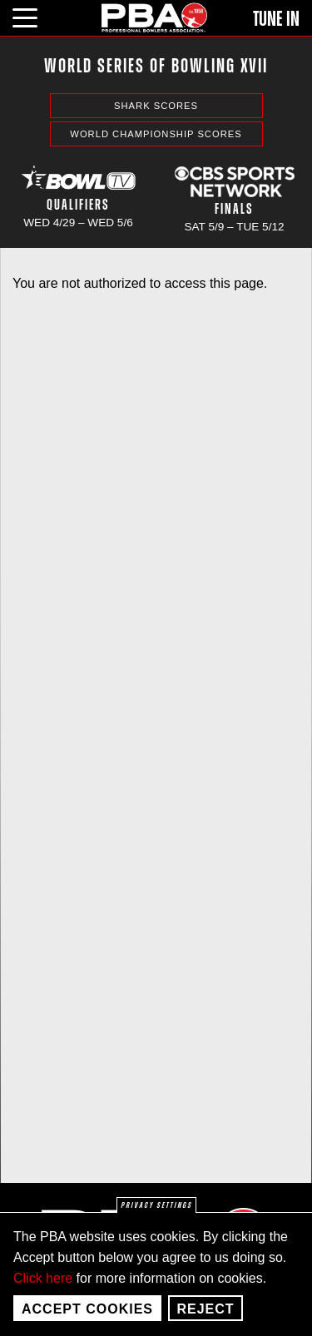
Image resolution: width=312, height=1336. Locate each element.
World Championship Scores (155, 134)
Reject (205, 1318)
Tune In (276, 19)
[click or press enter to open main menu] (34, 16)
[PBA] (155, 17)
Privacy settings (156, 1214)
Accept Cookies (87, 1318)
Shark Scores (156, 106)
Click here (42, 1287)
